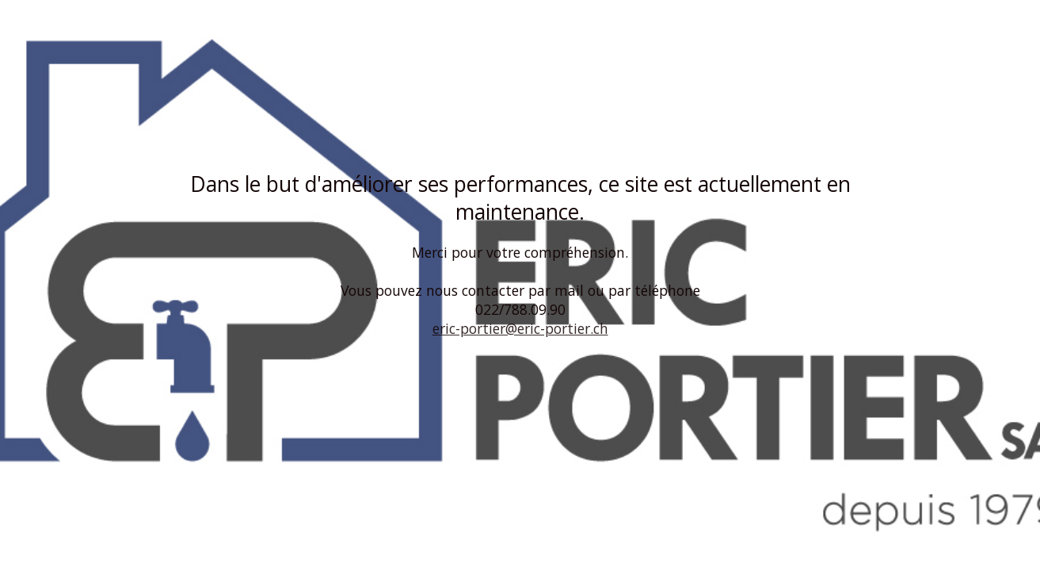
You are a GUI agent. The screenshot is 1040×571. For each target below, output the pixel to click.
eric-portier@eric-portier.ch (520, 328)
